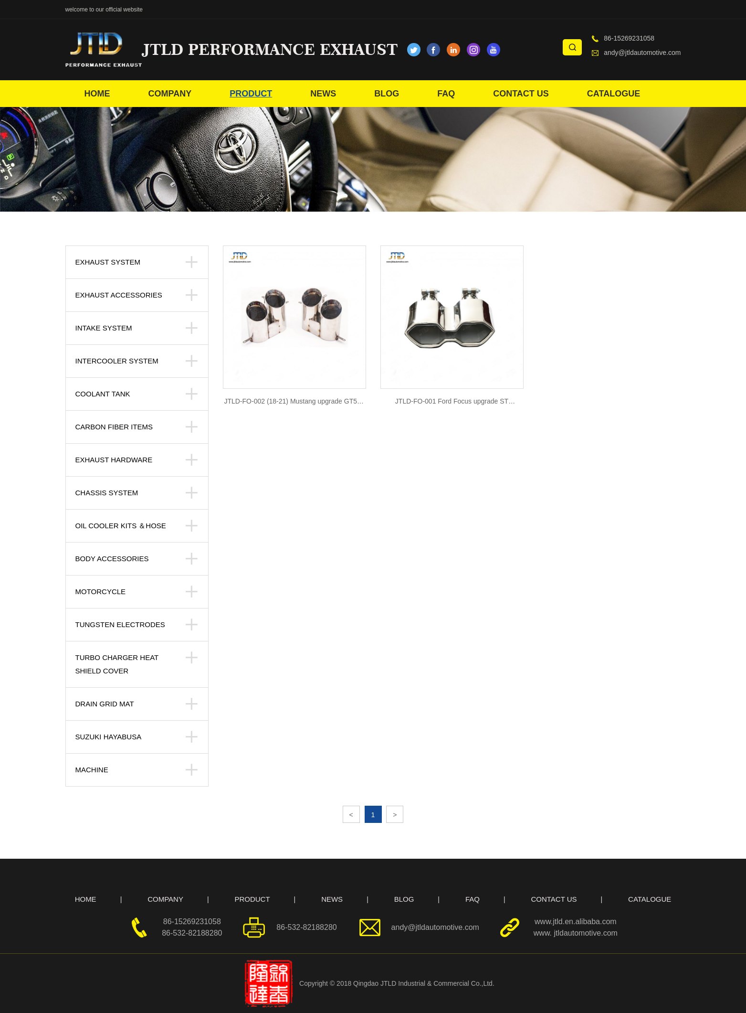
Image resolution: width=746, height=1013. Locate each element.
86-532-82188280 (192, 933)
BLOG (386, 93)
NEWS (323, 93)
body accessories (112, 558)
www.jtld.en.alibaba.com (576, 921)
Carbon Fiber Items (114, 427)
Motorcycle (100, 591)
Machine (91, 770)
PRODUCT (251, 93)
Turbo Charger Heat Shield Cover (116, 664)
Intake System (103, 328)
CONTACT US (521, 93)
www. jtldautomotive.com (576, 933)
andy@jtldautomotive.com (642, 52)
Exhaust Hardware (114, 460)
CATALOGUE (613, 93)
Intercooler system (116, 361)
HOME (97, 93)
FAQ (446, 93)
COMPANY (170, 93)
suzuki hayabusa (108, 737)
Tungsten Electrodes (120, 624)
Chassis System (106, 493)
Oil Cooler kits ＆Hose (120, 526)
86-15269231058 (629, 38)
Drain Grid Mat (104, 704)
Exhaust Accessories (118, 295)
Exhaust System (107, 262)
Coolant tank (102, 394)
